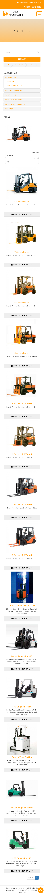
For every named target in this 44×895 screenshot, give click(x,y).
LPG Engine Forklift (22, 707)
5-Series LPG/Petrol (22, 404)
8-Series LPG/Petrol (22, 555)
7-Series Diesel (22, 252)
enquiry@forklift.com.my (29, 2)
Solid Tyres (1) (10, 95)
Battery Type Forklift (22, 757)
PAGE (31, 878)
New (31, 65)
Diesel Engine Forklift (22, 656)
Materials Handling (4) (13, 90)
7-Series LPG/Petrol (22, 505)
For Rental (19, 65)
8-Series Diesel (22, 202)
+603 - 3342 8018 (32, 7)
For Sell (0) (9, 109)
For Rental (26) (10, 77)
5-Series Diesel (22, 353)
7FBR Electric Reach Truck (22, 606)
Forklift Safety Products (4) (15, 104)
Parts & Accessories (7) (13, 99)
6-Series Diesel (22, 303)
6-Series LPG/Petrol (22, 454)
